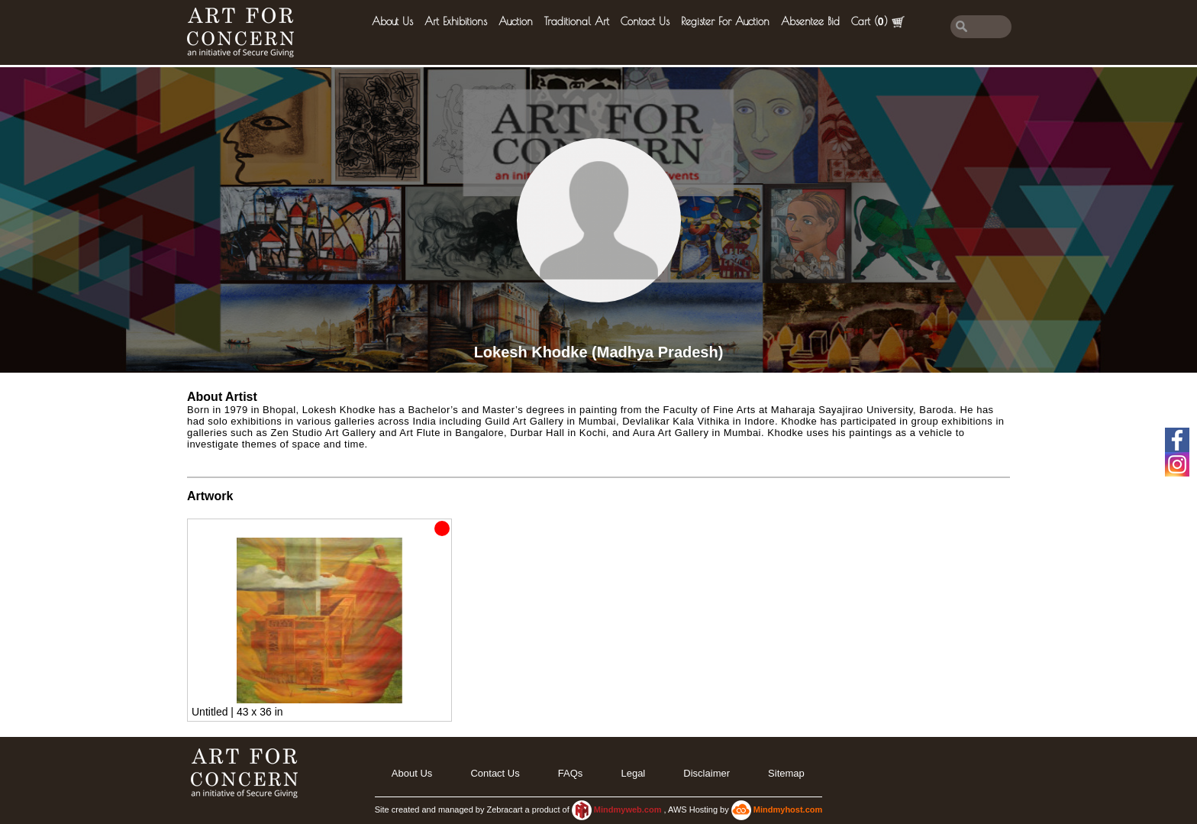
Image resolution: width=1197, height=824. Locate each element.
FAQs (570, 773)
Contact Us (645, 21)
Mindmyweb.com (629, 809)
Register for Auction (725, 21)
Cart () (878, 21)
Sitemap (786, 773)
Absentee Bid (810, 21)
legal (633, 773)
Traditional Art (576, 21)
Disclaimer (706, 773)
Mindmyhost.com (787, 809)
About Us (392, 21)
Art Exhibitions (455, 21)
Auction (515, 21)
